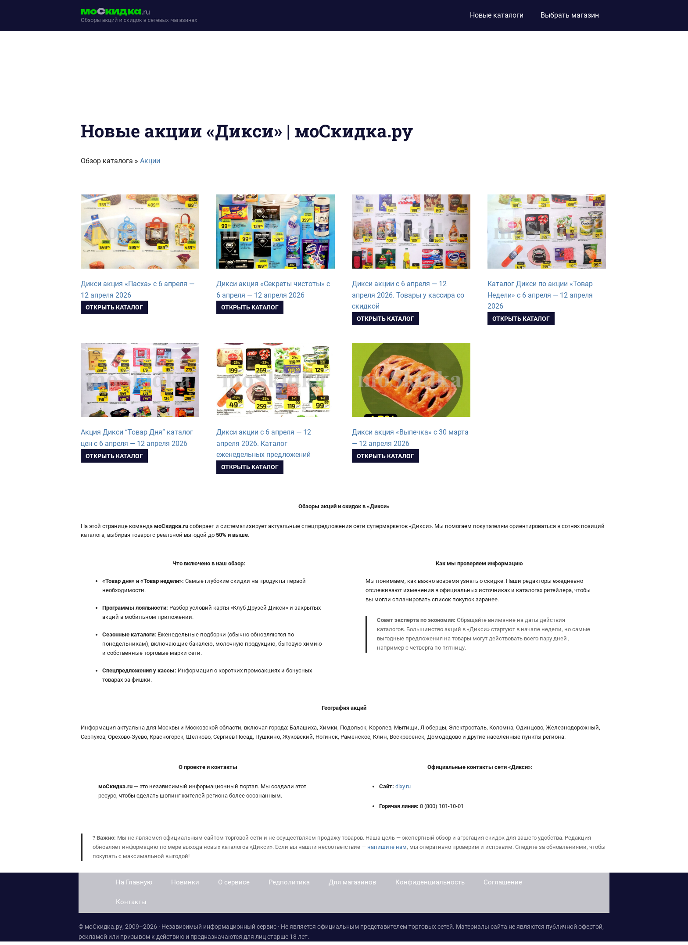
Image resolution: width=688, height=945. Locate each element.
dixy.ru (403, 786)
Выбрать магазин (570, 15)
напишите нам (387, 847)
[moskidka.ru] (139, 15)
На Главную (134, 882)
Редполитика (289, 882)
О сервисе (234, 882)
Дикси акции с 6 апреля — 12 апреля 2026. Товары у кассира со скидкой (408, 295)
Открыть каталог (114, 307)
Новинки (185, 882)
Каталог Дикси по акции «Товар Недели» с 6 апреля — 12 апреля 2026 (540, 295)
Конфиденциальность (430, 882)
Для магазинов (352, 882)
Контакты (131, 902)
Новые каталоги (496, 15)
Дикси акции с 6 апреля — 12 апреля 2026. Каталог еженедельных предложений (263, 443)
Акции (150, 161)
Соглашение (503, 882)
